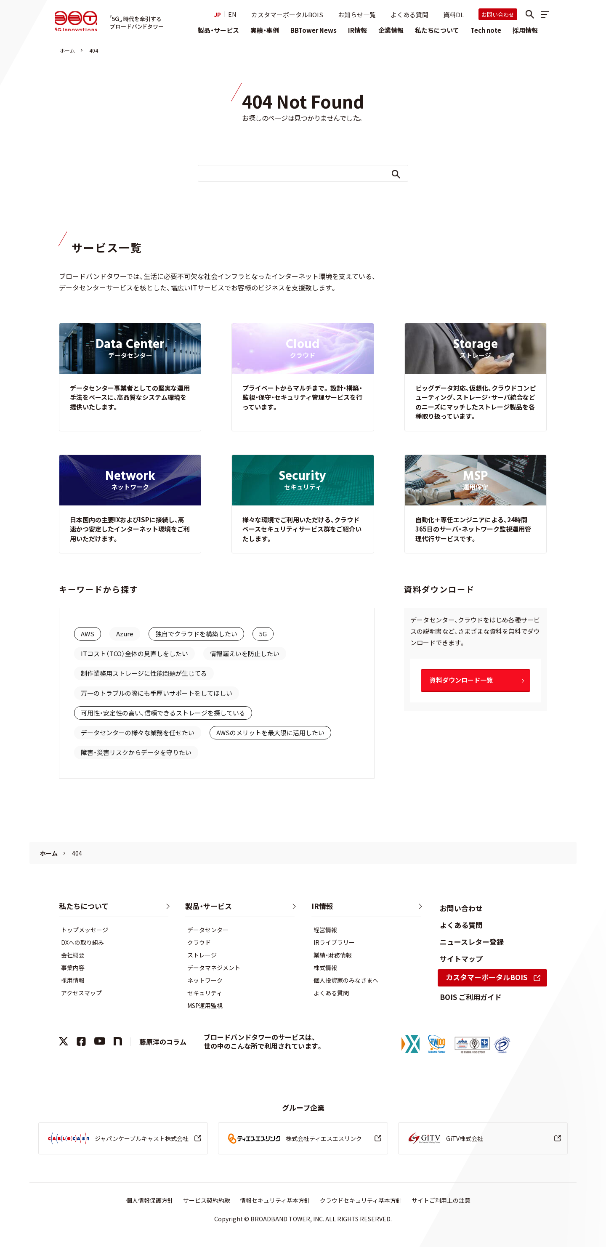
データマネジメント (213, 967)
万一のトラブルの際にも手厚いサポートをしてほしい (156, 693)
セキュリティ (204, 993)
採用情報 (525, 30)
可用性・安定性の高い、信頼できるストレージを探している (163, 712)
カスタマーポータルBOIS (287, 14)
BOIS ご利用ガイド (471, 997)
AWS (87, 633)
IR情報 (357, 30)
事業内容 (73, 967)
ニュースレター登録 (472, 941)
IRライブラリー (334, 942)
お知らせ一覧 (357, 14)
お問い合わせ (497, 14)
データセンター (208, 929)
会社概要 (73, 955)
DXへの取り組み (82, 942)
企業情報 (391, 30)
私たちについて (437, 30)
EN (232, 14)
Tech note (485, 30)
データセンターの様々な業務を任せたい (137, 732)
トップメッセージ (84, 929)
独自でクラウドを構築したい (196, 633)
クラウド (199, 942)
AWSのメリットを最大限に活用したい (270, 732)
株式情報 (325, 967)
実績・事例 (264, 30)
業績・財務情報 (333, 955)
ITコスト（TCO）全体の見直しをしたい (134, 653)
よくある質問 (409, 14)
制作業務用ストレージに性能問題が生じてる (144, 673)
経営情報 (325, 929)
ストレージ (202, 955)
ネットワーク (205, 980)
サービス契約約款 (206, 1200)
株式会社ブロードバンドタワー (77, 21)
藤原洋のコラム (162, 1042)
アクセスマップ (81, 993)
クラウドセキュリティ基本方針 (361, 1200)
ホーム (67, 50)
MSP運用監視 (205, 1005)
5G (263, 633)
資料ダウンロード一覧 (461, 679)
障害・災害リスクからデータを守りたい (136, 752)
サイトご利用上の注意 (441, 1200)
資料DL (453, 14)
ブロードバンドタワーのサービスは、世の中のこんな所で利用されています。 (263, 1041)
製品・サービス (218, 30)
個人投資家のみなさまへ (346, 980)
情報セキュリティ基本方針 (275, 1200)
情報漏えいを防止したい (244, 653)
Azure (124, 633)
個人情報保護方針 (149, 1200)
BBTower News (313, 30)
